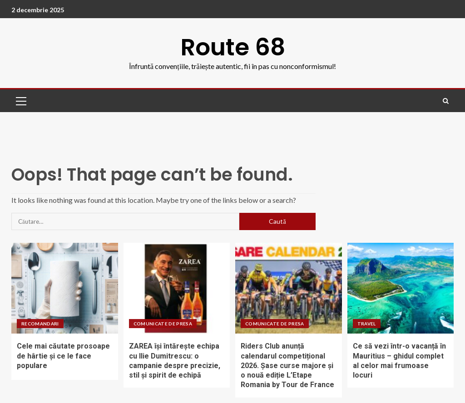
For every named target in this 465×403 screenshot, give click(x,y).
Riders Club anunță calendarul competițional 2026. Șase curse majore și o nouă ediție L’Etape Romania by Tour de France (287, 365)
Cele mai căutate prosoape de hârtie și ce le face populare (63, 356)
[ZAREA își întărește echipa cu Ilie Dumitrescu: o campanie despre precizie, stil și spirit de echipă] (177, 288)
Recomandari (40, 323)
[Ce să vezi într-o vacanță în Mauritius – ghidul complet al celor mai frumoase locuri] (400, 288)
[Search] (445, 101)
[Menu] (20, 100)
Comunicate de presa (163, 323)
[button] (20, 100)
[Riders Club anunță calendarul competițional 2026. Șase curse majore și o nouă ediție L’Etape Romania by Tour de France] (288, 288)
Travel (366, 323)
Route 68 (232, 47)
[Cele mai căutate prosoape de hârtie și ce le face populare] (64, 288)
